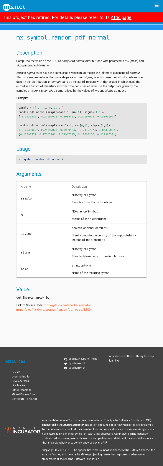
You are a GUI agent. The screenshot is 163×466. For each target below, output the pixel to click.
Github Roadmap (22, 390)
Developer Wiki (20, 381)
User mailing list (21, 376)
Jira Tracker (19, 385)
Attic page (121, 17)
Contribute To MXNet (24, 398)
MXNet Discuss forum (24, 394)
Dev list (16, 372)
